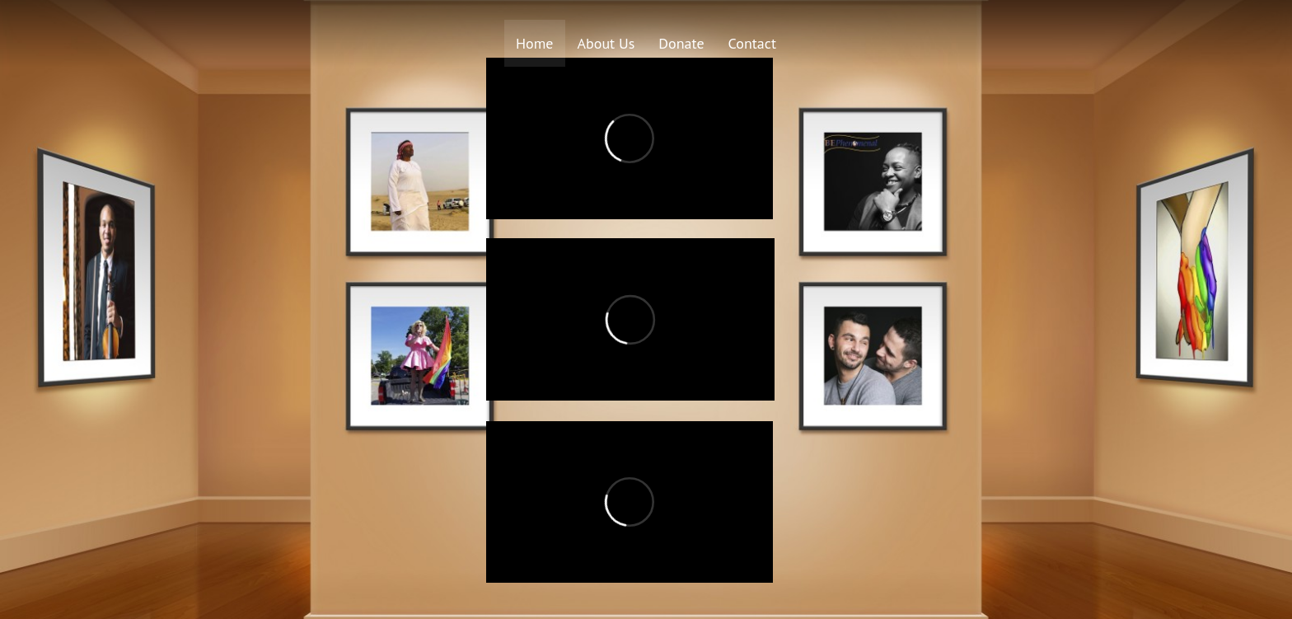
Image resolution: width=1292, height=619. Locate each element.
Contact (752, 43)
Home (535, 43)
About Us (606, 43)
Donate (681, 43)
